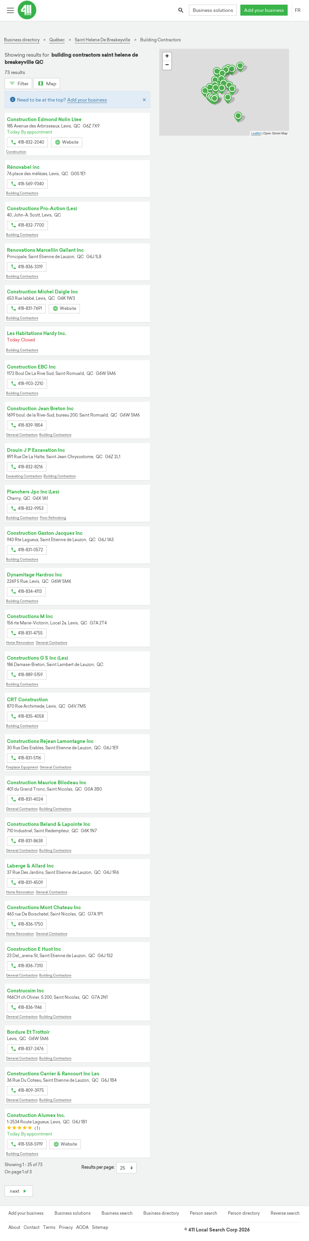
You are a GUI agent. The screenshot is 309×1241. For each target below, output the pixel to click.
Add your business (264, 10)
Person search (203, 1213)
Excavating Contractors (24, 476)
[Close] (144, 100)
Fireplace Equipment (22, 767)
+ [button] (167, 56)
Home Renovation (20, 643)
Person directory (244, 1213)
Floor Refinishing (53, 518)
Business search (117, 1213)
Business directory (161, 1213)
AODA (82, 1227)
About (14, 1227)
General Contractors (22, 435)
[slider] (19, 1128)
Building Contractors (22, 193)
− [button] (167, 65)
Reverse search (285, 1213)
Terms (49, 1227)
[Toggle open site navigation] (10, 10)
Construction (16, 152)
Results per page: (97, 1167)
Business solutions (213, 10)
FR (298, 10)
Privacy (66, 1227)
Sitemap (100, 1227)
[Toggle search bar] (181, 10)
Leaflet (256, 133)
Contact (32, 1227)
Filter (18, 83)
